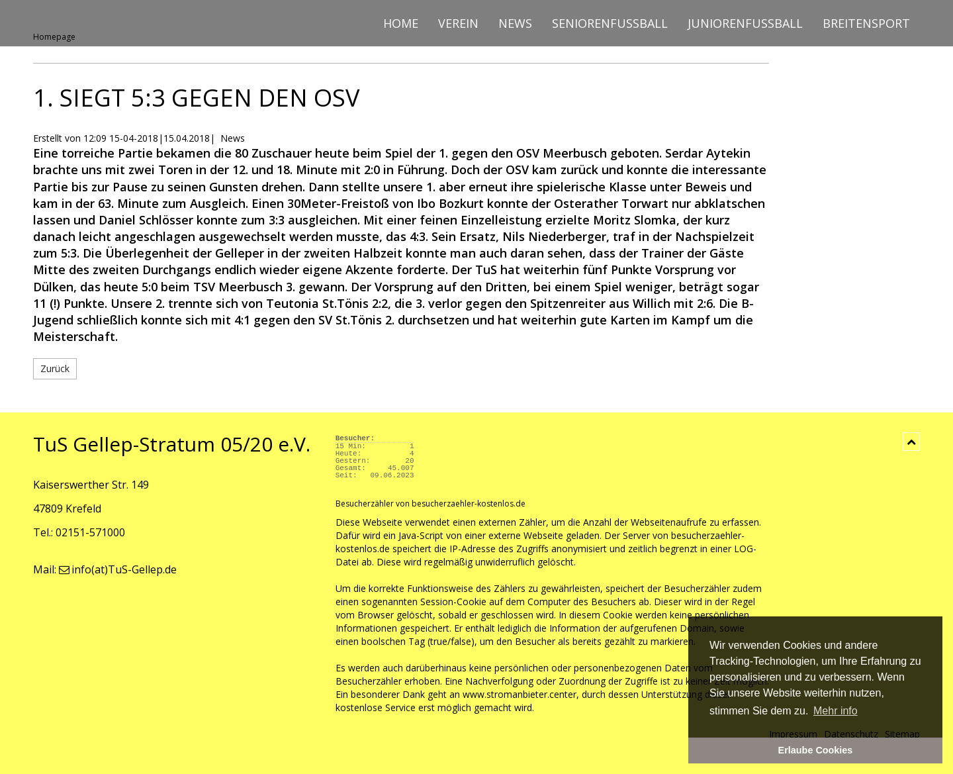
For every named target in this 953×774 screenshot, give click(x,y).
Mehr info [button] (835, 710)
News (515, 23)
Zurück (54, 368)
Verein (458, 23)
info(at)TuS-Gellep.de (118, 569)
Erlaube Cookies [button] (815, 750)
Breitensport (866, 23)
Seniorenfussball (610, 23)
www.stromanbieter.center (519, 694)
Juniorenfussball (745, 23)
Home (400, 23)
